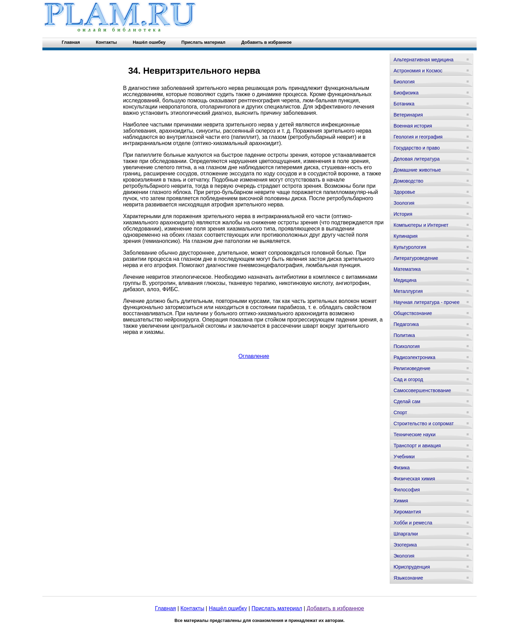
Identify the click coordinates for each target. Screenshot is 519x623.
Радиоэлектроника (414, 357)
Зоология (404, 203)
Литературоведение (416, 258)
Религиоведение (412, 368)
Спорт (400, 412)
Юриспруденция (412, 567)
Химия (401, 500)
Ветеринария (408, 115)
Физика (402, 467)
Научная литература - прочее (426, 302)
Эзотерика (405, 545)
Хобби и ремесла (413, 522)
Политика (404, 335)
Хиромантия (407, 511)
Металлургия (408, 291)
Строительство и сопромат (424, 423)
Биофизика (406, 92)
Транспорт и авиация (417, 445)
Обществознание (413, 313)
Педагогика (406, 324)
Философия (407, 489)
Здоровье (404, 192)
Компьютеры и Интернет (421, 225)
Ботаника (404, 103)
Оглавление (253, 356)
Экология (404, 556)
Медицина (405, 280)
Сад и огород (408, 379)
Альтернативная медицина (424, 59)
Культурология (410, 247)
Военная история (413, 126)
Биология (404, 81)
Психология (407, 346)
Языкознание (408, 578)
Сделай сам (407, 401)
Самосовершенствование (422, 390)
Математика (407, 269)
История (403, 214)
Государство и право (417, 148)
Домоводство (408, 181)
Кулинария (406, 236)
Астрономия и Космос (418, 70)
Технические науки (415, 434)
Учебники (404, 456)
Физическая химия (414, 478)
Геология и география (418, 137)
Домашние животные (417, 170)
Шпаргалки (406, 534)
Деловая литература (417, 159)
